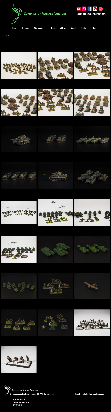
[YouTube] (79, 9)
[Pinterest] (95, 9)
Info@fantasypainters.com (93, 13)
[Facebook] (90, 9)
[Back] (8, 36)
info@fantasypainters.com (92, 394)
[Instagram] (84, 9)
